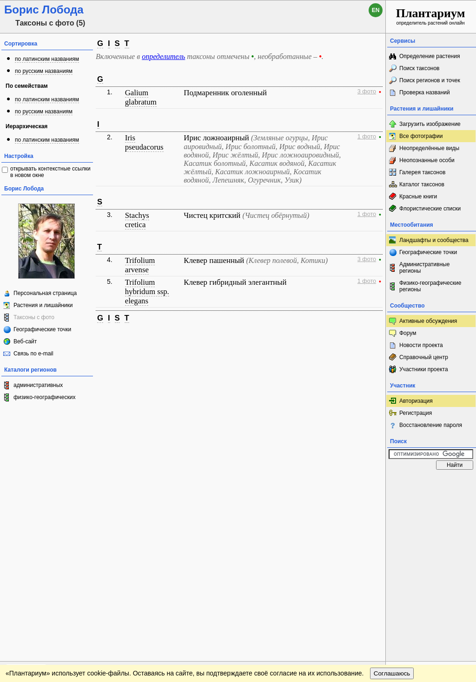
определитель (163, 56)
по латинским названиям (47, 59)
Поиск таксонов (419, 68)
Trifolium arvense (140, 265)
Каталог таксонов (421, 184)
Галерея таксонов (422, 172)
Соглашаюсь (392, 501)
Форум (407, 333)
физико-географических (44, 397)
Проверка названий (424, 92)
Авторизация (416, 401)
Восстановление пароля (430, 425)
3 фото (366, 91)
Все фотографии (421, 136)
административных (38, 385)
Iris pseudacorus (144, 142)
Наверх (371, 483)
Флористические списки (430, 208)
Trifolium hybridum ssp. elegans (147, 291)
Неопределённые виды (429, 148)
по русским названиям (44, 71)
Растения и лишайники (43, 305)
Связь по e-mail (33, 353)
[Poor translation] (34, 551)
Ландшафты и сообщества (434, 240)
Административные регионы (424, 267)
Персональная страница (45, 293)
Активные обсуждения (428, 321)
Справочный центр (423, 357)
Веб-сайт (25, 341)
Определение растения (429, 56)
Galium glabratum (141, 97)
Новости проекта (421, 345)
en (376, 10)
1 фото (366, 136)
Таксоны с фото (33, 317)
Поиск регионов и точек (429, 80)
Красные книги (418, 196)
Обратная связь (71, 483)
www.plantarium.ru (431, 482)
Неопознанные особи (427, 160)
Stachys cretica (137, 220)
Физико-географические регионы (430, 286)
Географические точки (42, 329)
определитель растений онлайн (430, 16)
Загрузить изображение (430, 124)
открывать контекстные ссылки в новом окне (50, 171)
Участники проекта (423, 369)
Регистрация (415, 413)
